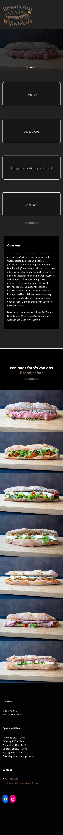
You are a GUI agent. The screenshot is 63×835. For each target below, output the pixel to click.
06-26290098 (11, 779)
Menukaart (31, 205)
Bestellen (31, 95)
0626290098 (31, 131)
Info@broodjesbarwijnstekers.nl (31, 168)
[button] (27, 67)
